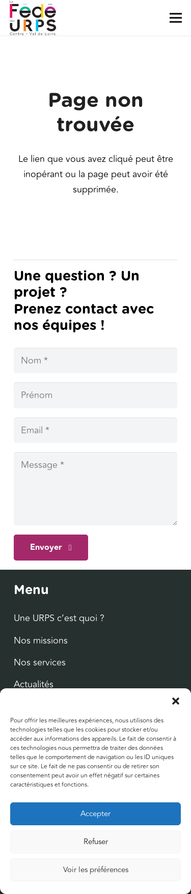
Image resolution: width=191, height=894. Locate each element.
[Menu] (175, 18)
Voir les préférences (95, 870)
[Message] (95, 488)
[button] (176, 701)
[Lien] (33, 18)
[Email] (95, 430)
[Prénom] (95, 395)
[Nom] (95, 360)
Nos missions (41, 640)
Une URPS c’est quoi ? (59, 618)
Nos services (40, 662)
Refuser (96, 842)
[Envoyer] (51, 548)
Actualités (33, 684)
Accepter (95, 814)
